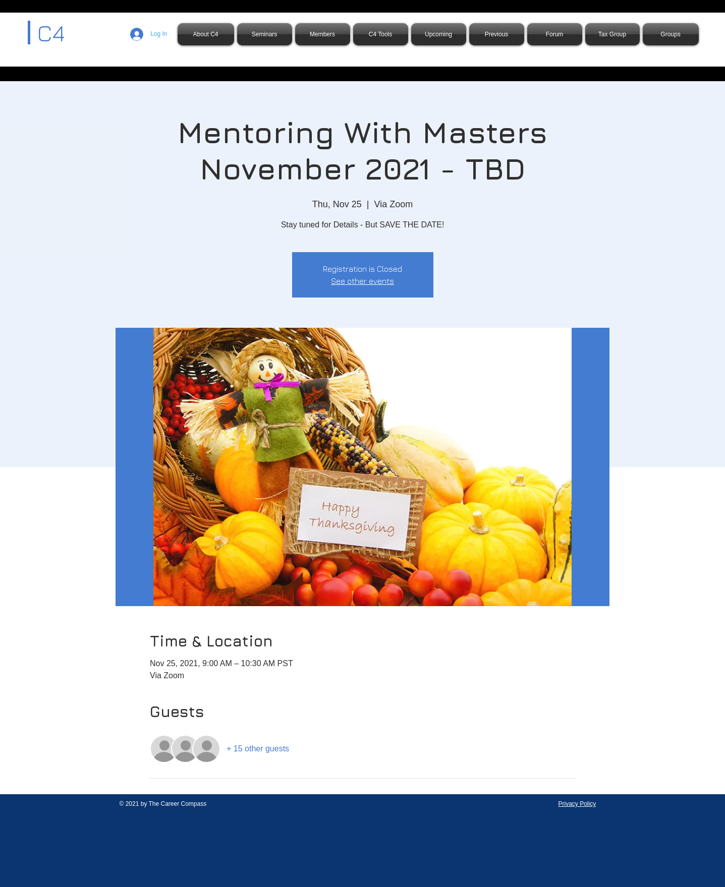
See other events (362, 280)
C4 (51, 32)
